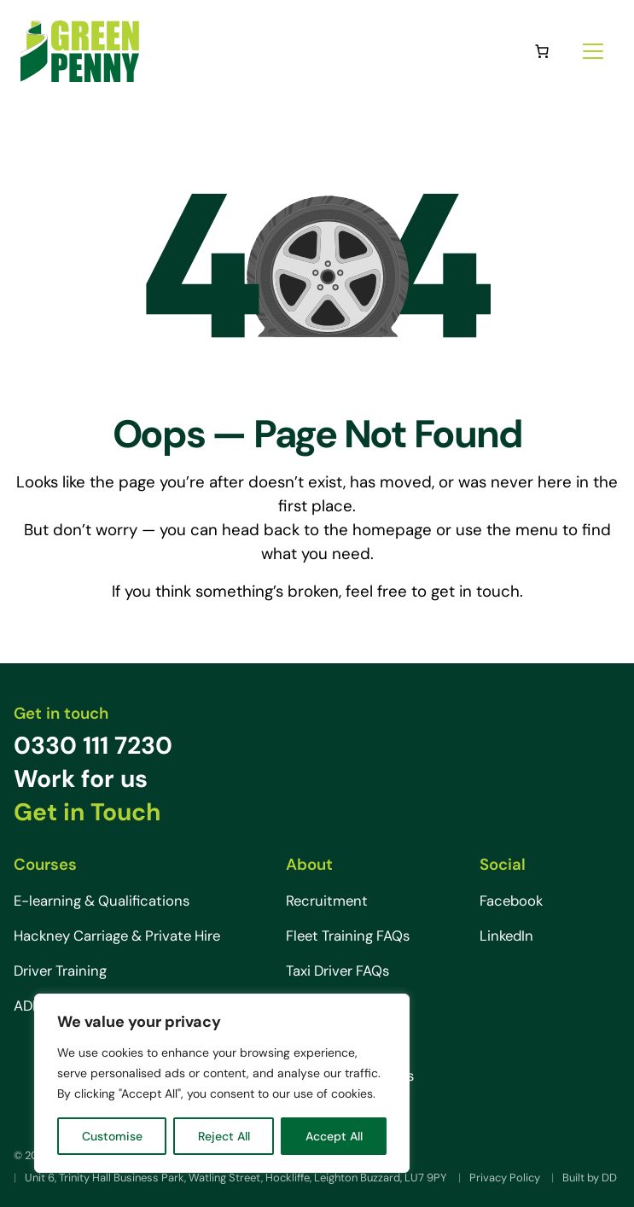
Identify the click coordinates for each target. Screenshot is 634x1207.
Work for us (81, 779)
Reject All (224, 1136)
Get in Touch (87, 812)
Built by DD (589, 1177)
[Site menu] (593, 51)
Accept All (334, 1136)
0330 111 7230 (93, 745)
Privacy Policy (504, 1177)
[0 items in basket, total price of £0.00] (542, 51)
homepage (392, 529)
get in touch (475, 591)
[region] (222, 1083)
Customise (112, 1136)
